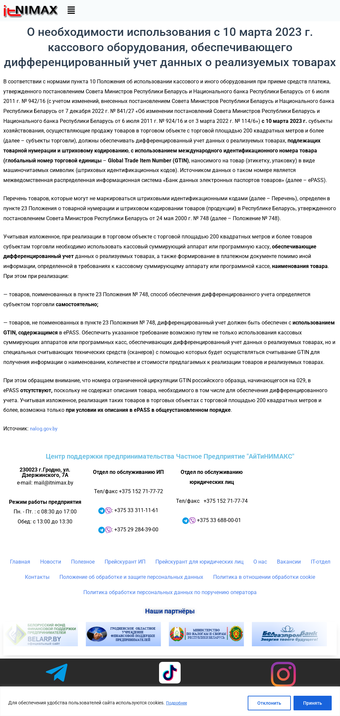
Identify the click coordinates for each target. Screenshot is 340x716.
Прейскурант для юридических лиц (199, 562)
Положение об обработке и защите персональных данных (131, 577)
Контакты (37, 577)
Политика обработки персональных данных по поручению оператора (170, 592)
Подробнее (178, 703)
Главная (20, 562)
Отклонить (269, 703)
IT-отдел (320, 562)
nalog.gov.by (45, 428)
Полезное (83, 562)
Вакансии (289, 562)
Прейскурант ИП (125, 562)
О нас (260, 562)
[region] (170, 701)
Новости (50, 562)
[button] (71, 10)
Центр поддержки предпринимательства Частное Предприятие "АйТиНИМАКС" (170, 456)
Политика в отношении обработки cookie (264, 577)
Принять (312, 703)
